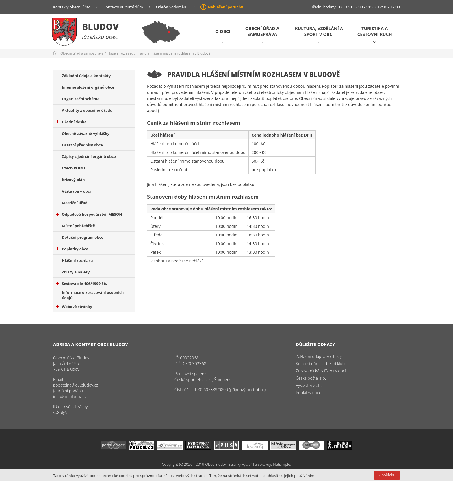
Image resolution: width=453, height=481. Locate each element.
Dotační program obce (82, 237)
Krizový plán (73, 179)
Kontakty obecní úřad (71, 7)
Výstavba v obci (76, 191)
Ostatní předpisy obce (82, 145)
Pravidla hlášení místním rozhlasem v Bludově (174, 53)
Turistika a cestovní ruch (374, 31)
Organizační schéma (81, 98)
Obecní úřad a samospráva (262, 31)
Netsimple (281, 464)
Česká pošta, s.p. (311, 378)
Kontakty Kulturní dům (123, 7)
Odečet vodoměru (172, 7)
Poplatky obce (72, 248)
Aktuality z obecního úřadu (87, 110)
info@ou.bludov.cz (69, 396)
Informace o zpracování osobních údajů (93, 295)
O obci (222, 31)
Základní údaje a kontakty (86, 75)
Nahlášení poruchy (225, 7)
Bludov (100, 27)
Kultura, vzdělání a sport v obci (319, 31)
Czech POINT (74, 168)
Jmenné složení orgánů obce (88, 87)
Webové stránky (74, 306)
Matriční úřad (75, 202)
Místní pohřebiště (78, 225)
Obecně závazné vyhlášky (85, 133)
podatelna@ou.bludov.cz (75, 385)
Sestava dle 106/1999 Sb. (81, 283)
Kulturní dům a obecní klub (320, 363)
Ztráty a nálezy (76, 272)
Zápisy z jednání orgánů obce (89, 156)
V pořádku (387, 475)
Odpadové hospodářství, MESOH (89, 214)
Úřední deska (71, 121)
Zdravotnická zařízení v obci (321, 371)
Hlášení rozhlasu (120, 53)
